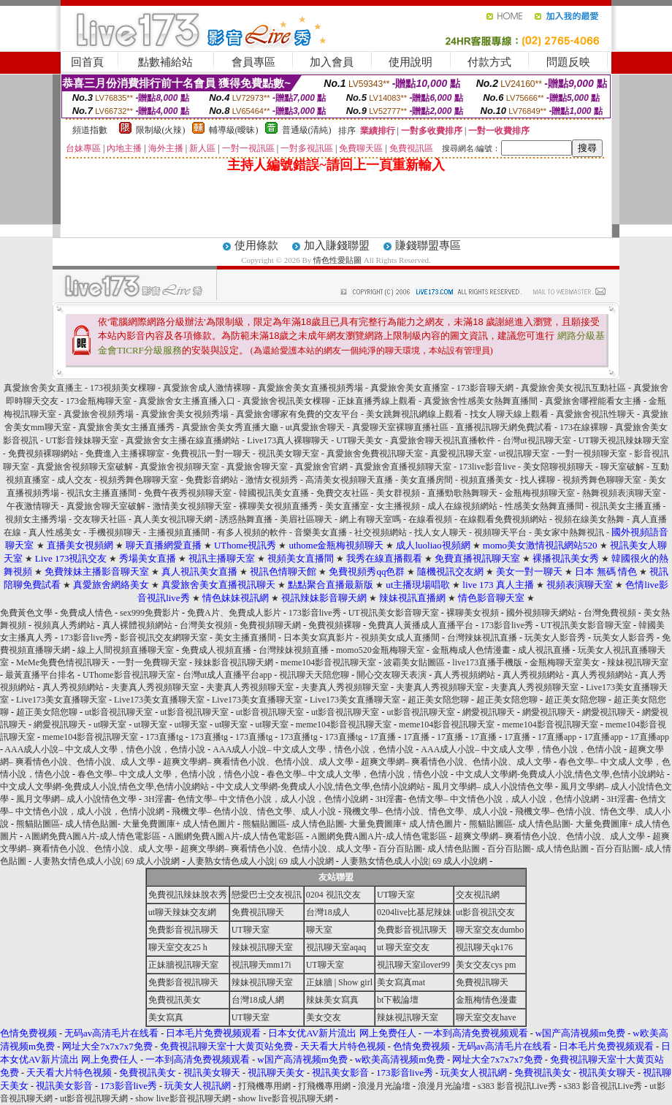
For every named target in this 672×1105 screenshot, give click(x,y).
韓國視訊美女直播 (274, 493)
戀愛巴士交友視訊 (267, 895)
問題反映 (568, 62)
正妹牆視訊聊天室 (183, 965)
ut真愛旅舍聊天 (315, 427)
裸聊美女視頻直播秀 (278, 506)
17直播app (557, 737)
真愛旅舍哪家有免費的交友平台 (297, 414)
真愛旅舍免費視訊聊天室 (375, 453)
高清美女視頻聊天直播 (349, 480)
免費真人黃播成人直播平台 (420, 625)
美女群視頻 (398, 493)
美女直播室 (347, 506)
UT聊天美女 (359, 440)
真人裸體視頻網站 (137, 625)
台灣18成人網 (258, 1000)
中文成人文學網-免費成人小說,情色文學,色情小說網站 (560, 774)
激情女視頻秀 (271, 480)
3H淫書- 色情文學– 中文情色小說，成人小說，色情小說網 (256, 799)
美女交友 (323, 1017)
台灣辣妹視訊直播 (482, 637)
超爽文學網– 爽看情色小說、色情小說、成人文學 (258, 762)
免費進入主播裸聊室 (124, 453)
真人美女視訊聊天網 (173, 519)
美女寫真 (165, 1017)
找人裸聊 (537, 480)
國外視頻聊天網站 (541, 613)
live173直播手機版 (487, 662)
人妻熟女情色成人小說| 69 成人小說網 (107, 861)
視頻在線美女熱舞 (589, 519)
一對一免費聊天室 (152, 662)
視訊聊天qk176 (484, 947)
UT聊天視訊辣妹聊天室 (624, 440)
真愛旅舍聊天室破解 (105, 506)
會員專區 (253, 62)
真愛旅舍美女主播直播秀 (126, 427)
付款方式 (489, 62)
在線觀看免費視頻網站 (503, 519)
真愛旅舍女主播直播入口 (187, 401)
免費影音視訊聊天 (183, 930)
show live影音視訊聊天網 (182, 1098)
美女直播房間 (426, 480)
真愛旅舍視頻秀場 (99, 414)
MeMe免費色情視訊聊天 (63, 662)
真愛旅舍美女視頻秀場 (185, 414)
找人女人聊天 (440, 532)
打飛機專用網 (264, 1086)
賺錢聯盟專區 (428, 245)
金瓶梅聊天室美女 (565, 662)
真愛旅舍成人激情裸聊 (207, 388)
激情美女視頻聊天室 (192, 506)
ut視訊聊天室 (524, 453)
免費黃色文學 (26, 613)
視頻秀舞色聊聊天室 (138, 480)
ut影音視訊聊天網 (94, 1098)
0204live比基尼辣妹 (414, 912)
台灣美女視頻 (206, 625)
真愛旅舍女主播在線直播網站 (183, 440)
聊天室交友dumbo (490, 930)
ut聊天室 (109, 724)
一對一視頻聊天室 (592, 453)
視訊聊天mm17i (261, 965)
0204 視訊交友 (333, 895)
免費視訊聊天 (258, 912)
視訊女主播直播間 (101, 493)
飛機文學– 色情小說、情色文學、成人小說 (254, 811)
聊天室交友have (486, 1017)
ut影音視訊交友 (485, 912)
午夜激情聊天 (33, 506)
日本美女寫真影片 (318, 637)
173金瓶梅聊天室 (98, 401)
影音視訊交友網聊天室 (163, 637)
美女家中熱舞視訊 (570, 532)
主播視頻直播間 (179, 532)
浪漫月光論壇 (384, 1086)
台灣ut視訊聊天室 (536, 440)
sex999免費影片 (150, 613)
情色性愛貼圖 (337, 260)
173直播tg (164, 737)
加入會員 (332, 62)
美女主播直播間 (245, 637)
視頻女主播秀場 (35, 519)
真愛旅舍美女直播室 (409, 388)
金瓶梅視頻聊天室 (540, 493)
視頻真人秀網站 (64, 625)
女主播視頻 (398, 506)
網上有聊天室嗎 (370, 519)
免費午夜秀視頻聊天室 (188, 493)
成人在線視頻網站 (462, 506)
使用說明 (410, 62)
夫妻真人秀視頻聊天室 (155, 687)
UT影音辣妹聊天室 (81, 440)
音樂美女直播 (320, 532)
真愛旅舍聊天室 (257, 467)
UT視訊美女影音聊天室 (393, 613)
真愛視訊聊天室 (461, 453)
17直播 (383, 737)
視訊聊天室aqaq (336, 947)
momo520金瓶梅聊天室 (380, 650)
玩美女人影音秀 (555, 637)
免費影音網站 (212, 480)
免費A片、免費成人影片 (234, 613)
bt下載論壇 (398, 1000)
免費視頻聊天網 (270, 625)
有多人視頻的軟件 (252, 532)
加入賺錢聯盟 (337, 245)
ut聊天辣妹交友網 (182, 912)
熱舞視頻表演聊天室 (621, 493)
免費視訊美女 (174, 1000)
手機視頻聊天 (114, 532)
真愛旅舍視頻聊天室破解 (85, 467)
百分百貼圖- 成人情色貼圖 (429, 849)
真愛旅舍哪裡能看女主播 (593, 401)
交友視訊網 (478, 895)
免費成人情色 (86, 613)
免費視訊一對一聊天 (211, 453)
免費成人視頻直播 (216, 650)
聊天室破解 (622, 467)
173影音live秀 (315, 613)
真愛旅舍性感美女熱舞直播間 (481, 401)
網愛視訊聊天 (488, 712)
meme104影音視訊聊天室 (328, 662)
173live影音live (487, 467)
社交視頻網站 (380, 532)
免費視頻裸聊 (334, 625)
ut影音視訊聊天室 (119, 712)
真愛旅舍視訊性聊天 (595, 414)
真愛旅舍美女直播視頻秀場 (311, 388)
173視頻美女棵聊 (123, 388)
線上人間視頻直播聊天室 (125, 650)
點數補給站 (165, 62)
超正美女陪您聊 (438, 700)
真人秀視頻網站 (464, 675)
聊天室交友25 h (177, 947)
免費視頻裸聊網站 (43, 453)
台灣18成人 (328, 912)
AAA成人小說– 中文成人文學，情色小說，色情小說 (104, 749)
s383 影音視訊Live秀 (517, 1086)
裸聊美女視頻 (472, 613)
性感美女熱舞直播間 (544, 506)
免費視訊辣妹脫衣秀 (187, 895)
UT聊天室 (396, 895)
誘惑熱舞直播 (246, 519)
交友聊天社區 (100, 519)
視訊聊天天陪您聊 (314, 675)
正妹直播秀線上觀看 (376, 401)
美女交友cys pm (486, 965)
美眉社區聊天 (306, 519)
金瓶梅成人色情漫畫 (471, 650)
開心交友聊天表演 (391, 675)
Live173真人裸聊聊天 (288, 440)
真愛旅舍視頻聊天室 (179, 467)
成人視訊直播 (544, 650)
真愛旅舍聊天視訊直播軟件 (442, 440)
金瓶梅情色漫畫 (486, 1000)
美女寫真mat (401, 982)
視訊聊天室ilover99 (413, 965)
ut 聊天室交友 (403, 947)
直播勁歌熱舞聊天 (462, 493)
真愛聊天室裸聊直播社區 (400, 427)
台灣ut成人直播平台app (227, 675)
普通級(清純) (307, 130)
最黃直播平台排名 (40, 675)
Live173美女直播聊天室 (61, 700)
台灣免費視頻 (610, 613)
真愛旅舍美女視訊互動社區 (573, 388)
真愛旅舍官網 (321, 467)
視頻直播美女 (486, 480)
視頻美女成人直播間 (400, 637)
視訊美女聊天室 (288, 453)
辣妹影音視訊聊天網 (233, 662)
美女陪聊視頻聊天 (558, 467)
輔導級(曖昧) (234, 130)
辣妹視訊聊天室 (637, 662)
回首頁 (87, 62)
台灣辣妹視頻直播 (294, 650)
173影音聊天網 (485, 388)
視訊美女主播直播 (626, 506)
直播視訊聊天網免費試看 (504, 427)
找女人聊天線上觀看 (509, 414)
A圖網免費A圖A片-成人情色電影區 (93, 836)
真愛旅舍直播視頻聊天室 (403, 467)
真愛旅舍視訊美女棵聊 (286, 401)
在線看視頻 (430, 519)
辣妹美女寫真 (332, 1000)
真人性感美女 (54, 532)
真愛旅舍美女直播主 (43, 388)
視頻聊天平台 (500, 532)
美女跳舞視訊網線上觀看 (414, 414)
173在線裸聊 (584, 427)
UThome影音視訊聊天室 (129, 675)
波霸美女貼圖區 (414, 662)
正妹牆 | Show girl (339, 982)
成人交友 (74, 480)
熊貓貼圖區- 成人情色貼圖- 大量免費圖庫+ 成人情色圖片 (125, 824)
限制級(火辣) (161, 130)
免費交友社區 (342, 493)
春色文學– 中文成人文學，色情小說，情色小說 (168, 774)
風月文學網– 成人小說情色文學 (492, 786)
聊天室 (319, 930)
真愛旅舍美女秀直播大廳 (230, 427)
